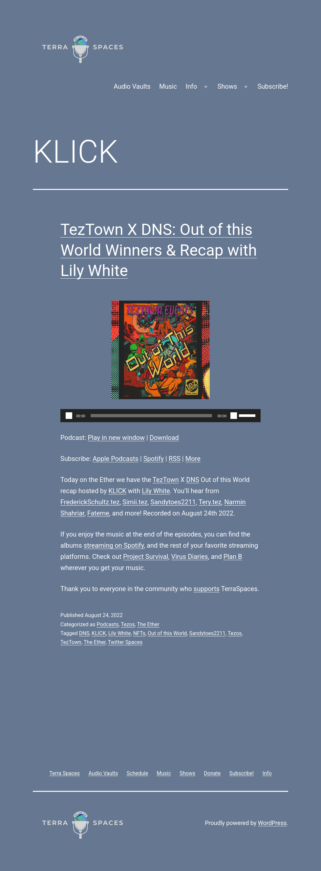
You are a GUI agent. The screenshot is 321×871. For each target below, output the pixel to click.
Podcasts (107, 624)
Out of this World (167, 633)
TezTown (166, 480)
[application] (160, 415)
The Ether (148, 624)
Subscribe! (272, 86)
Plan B (233, 557)
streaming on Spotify (114, 545)
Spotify (153, 459)
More (193, 459)
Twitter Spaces (125, 642)
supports (207, 589)
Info (191, 86)
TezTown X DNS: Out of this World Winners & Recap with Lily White (158, 250)
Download (164, 438)
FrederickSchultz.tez (89, 502)
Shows (227, 86)
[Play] (69, 415)
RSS (175, 459)
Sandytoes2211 (173, 502)
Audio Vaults (132, 86)
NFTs (139, 633)
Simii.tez (134, 502)
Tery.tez (210, 502)
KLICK (117, 491)
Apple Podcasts (116, 459)
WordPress (272, 822)
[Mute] (233, 415)
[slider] (151, 415)
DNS (192, 480)
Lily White (156, 491)
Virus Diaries (189, 557)
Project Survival (145, 557)
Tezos (128, 624)
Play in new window (116, 438)
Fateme (98, 513)
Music (168, 86)
